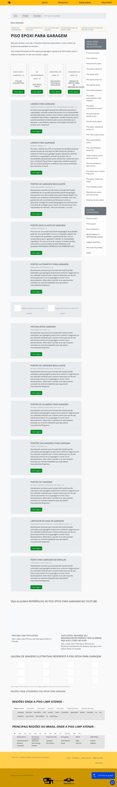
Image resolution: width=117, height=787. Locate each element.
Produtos (62, 2)
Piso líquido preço (93, 85)
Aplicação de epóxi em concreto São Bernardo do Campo (92, 29)
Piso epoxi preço (92, 74)
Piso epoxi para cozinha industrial (95, 172)
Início (69, 758)
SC (40, 733)
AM (74, 733)
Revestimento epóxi (94, 63)
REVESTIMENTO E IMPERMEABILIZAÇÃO (94, 235)
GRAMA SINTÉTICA (93, 242)
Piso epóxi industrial (94, 69)
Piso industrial (91, 58)
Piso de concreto (92, 53)
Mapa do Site (98, 758)
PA (79, 733)
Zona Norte (30, 708)
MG (20, 733)
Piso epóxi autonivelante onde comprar (93, 98)
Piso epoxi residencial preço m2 (94, 128)
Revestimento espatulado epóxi (16, 29)
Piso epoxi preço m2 (94, 79)
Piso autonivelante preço (93, 141)
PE (50, 733)
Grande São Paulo (72, 708)
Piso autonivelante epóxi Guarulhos (52, 29)
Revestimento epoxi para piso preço (94, 193)
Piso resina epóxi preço (95, 135)
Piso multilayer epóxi (94, 187)
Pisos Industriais (92, 229)
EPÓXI (88, 253)
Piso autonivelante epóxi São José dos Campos (69, 29)
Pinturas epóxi (91, 218)
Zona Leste (60, 708)
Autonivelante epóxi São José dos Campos (34, 29)
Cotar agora (18, 92)
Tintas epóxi (91, 224)
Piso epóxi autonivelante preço (94, 107)
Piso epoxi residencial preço (94, 180)
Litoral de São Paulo (87, 708)
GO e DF (67, 733)
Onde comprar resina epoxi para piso (94, 156)
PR (35, 733)
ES (25, 733)
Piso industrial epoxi (94, 90)
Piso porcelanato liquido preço (92, 115)
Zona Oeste (41, 708)
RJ (14, 733)
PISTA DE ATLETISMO (94, 248)
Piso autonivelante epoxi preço (93, 164)
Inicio (45, 2)
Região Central (19, 708)
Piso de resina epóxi (94, 121)
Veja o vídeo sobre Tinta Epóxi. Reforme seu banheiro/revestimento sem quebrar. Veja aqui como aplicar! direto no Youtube (81, 646)
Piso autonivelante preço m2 (93, 149)
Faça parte (107, 2)
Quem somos (85, 2)
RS (45, 733)
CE (60, 733)
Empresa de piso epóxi (95, 200)
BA (55, 733)
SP (30, 733)
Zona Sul (50, 708)
